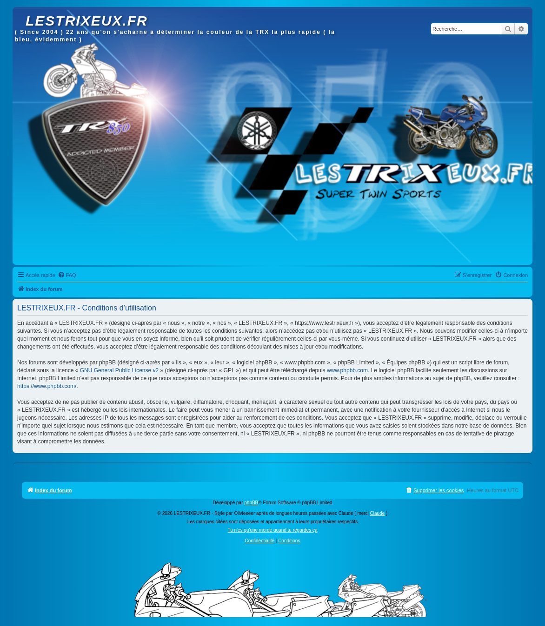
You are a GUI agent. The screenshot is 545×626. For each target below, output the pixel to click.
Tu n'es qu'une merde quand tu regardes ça (272, 530)
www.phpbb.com (347, 370)
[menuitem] (67, 275)
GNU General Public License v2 (119, 370)
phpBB (251, 502)
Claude (377, 513)
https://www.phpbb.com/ (46, 386)
